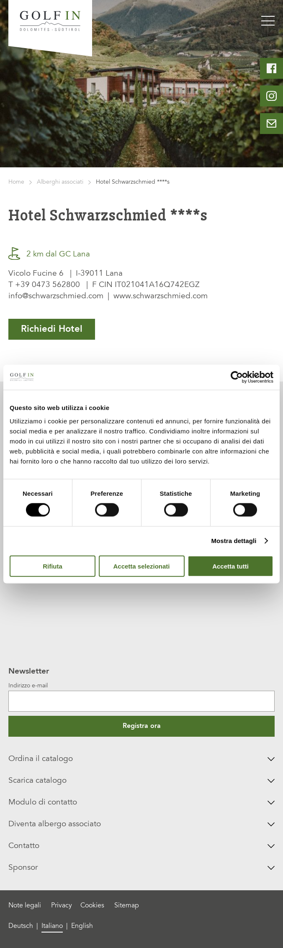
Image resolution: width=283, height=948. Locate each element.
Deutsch (20, 926)
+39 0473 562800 (47, 285)
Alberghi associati (60, 182)
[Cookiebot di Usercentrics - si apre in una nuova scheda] (236, 377)
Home (16, 182)
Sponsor (141, 868)
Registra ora (142, 726)
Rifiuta (52, 565)
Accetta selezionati (141, 565)
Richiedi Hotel (51, 329)
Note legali (24, 905)
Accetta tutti (230, 565)
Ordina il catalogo (141, 759)
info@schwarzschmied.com (55, 296)
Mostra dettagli (233, 540)
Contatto (141, 846)
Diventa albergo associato (141, 824)
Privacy (61, 905)
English (82, 926)
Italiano (52, 926)
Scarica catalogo (141, 781)
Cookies (92, 905)
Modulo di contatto (141, 802)
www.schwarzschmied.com (160, 296)
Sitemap (126, 905)
